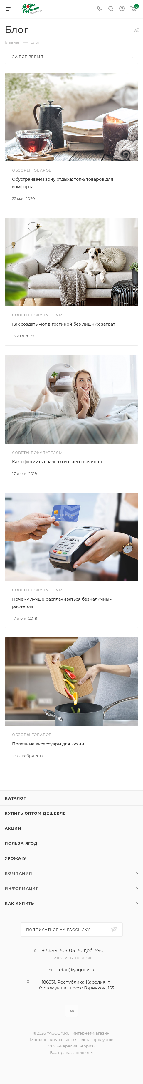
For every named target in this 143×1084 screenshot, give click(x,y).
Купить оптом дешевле (35, 813)
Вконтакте (71, 1011)
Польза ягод (21, 843)
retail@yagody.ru (75, 969)
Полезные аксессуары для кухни (48, 744)
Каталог (15, 798)
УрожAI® (15, 858)
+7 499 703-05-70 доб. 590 (73, 950)
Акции (13, 828)
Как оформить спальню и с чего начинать (57, 461)
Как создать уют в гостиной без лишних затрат (63, 324)
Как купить (19, 903)
